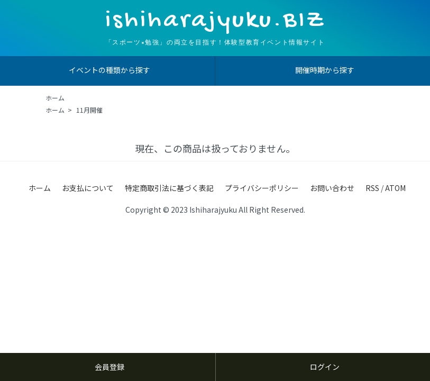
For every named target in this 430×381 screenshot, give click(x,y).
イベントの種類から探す (109, 70)
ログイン (325, 366)
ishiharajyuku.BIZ (215, 21)
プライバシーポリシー (262, 188)
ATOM (395, 188)
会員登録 (109, 366)
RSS (372, 188)
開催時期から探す (324, 70)
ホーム (55, 97)
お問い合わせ (332, 188)
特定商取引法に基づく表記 (169, 188)
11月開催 (89, 109)
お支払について (88, 188)
